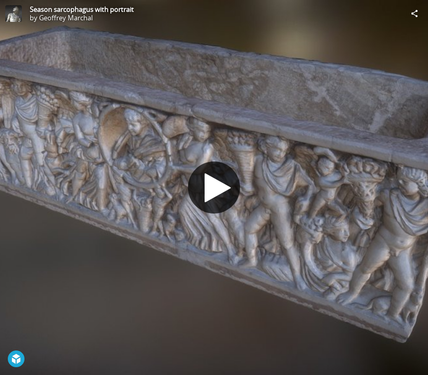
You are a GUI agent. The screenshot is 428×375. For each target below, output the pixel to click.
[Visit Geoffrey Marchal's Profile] (13, 13)
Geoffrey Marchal (66, 17)
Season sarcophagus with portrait (82, 9)
